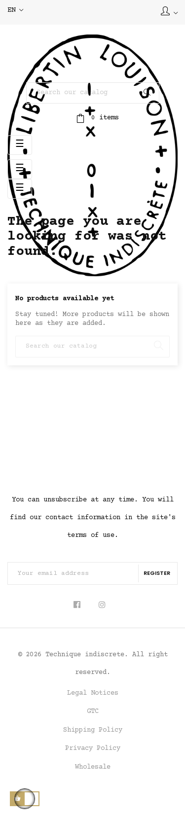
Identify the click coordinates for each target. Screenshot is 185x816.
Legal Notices (92, 693)
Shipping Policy (92, 730)
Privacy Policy (92, 748)
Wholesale (93, 767)
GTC (93, 711)
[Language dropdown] (15, 11)
